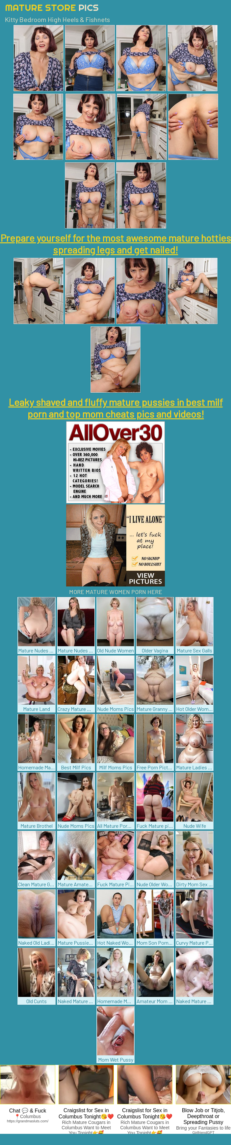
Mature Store (52, 7)
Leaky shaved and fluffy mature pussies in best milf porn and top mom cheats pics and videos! (116, 408)
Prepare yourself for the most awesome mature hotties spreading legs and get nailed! (115, 243)
